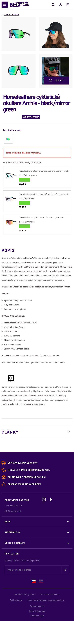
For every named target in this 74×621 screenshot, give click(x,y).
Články (10, 432)
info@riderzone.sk (13, 511)
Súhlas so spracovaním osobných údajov (45, 600)
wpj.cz (41, 615)
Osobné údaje (16, 600)
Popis (8, 250)
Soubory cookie (37, 606)
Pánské (11, 14)
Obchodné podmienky (50, 594)
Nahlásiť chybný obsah (25, 594)
